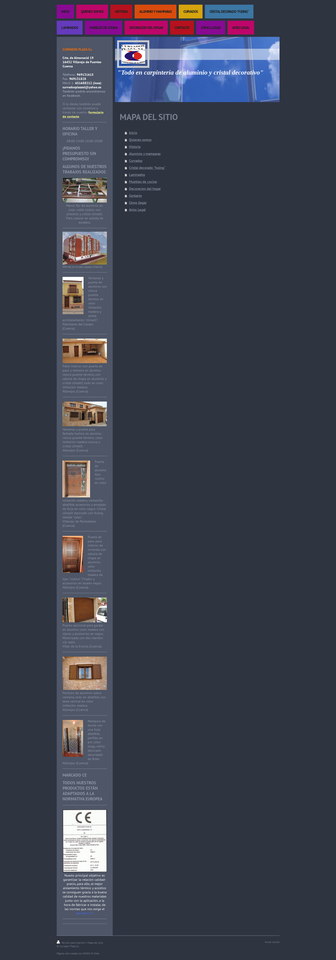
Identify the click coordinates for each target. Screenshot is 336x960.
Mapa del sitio (95, 942)
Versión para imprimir (71, 942)
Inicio (133, 133)
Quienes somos (140, 140)
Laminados (137, 174)
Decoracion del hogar (145, 188)
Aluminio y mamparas (145, 153)
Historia (134, 147)
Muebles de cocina (143, 181)
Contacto (135, 195)
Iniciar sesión (272, 942)
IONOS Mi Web (91, 953)
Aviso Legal (137, 209)
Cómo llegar (138, 202)
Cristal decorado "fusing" (147, 167)
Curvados (135, 160)
